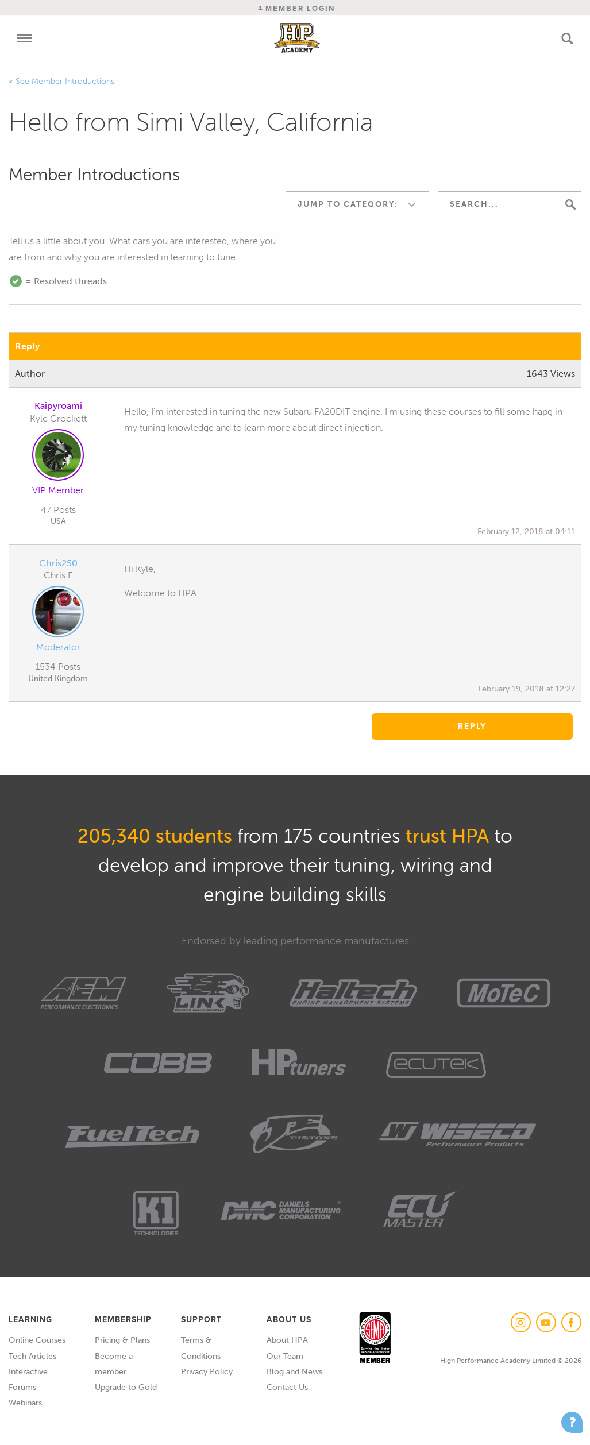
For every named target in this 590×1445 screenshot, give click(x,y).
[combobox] (357, 204)
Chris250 (58, 563)
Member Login (296, 8)
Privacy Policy (207, 1372)
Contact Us (287, 1387)
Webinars (25, 1403)
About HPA (287, 1340)
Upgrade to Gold (126, 1387)
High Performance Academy (296, 38)
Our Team (285, 1356)
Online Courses (37, 1340)
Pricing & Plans (122, 1340)
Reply (27, 346)
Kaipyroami (58, 405)
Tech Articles (32, 1356)
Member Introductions (73, 81)
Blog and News (294, 1372)
